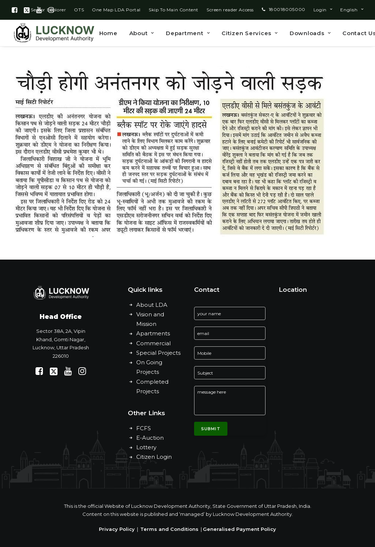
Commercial (153, 343)
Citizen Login (154, 456)
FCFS (143, 428)
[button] (14, 10)
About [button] (141, 33)
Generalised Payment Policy (239, 529)
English (351, 9)
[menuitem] (79, 9)
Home (108, 33)
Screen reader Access (230, 9)
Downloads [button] (310, 33)
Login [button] (322, 9)
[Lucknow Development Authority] (53, 33)
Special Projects (158, 352)
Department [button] (188, 33)
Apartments (153, 333)
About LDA (151, 304)
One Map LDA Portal (116, 9)
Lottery (146, 447)
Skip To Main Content (173, 9)
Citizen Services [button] (250, 33)
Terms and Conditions (169, 529)
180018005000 (287, 9)
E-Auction (150, 437)
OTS (79, 9)
